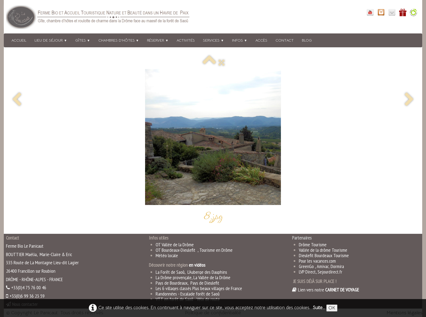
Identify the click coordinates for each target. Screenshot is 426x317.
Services (213, 40)
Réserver (157, 40)
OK (331, 308)
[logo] (105, 18)
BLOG (307, 40)
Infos (239, 40)
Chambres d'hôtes (118, 40)
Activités (186, 40)
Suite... (319, 307)
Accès (261, 40)
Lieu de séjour (51, 40)
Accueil (18, 40)
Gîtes (82, 40)
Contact (284, 40)
